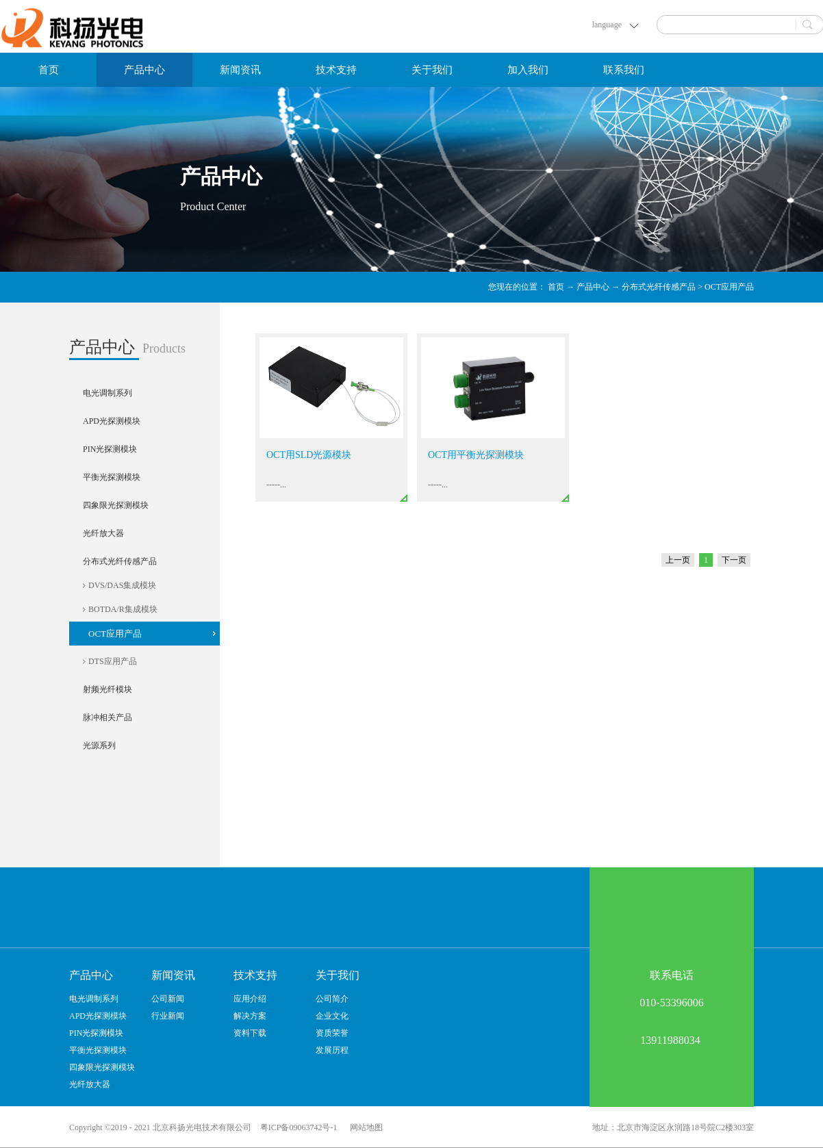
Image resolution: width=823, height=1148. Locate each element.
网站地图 (364, 1127)
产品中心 (593, 287)
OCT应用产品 (729, 287)
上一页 (678, 560)
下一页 (734, 560)
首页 (48, 69)
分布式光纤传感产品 (659, 287)
